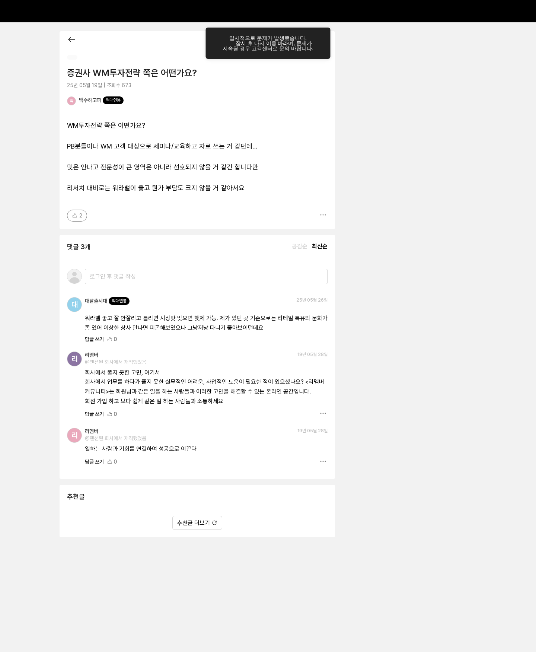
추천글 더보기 (197, 523)
